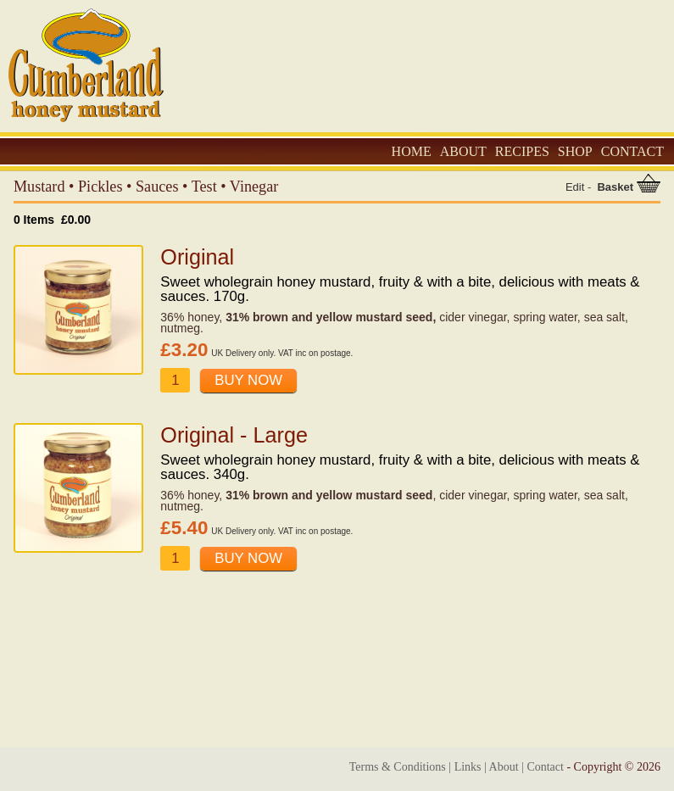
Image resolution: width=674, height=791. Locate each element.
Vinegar (254, 186)
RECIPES (522, 151)
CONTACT (632, 151)
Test (204, 186)
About (504, 766)
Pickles (100, 186)
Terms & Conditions (397, 766)
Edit (574, 187)
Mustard (39, 186)
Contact (545, 766)
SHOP (575, 151)
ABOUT (463, 151)
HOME (412, 151)
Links (468, 766)
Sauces (157, 186)
